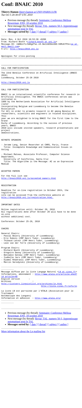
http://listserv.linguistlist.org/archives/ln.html (31, 332)
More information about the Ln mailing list (23, 385)
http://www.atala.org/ (48, 350)
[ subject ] (53, 31)
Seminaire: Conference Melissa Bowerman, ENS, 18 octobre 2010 (39, 21)
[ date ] (33, 31)
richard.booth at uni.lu (41, 42)
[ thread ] (42, 31)
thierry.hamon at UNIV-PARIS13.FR (38, 12)
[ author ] (63, 31)
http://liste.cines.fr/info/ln (59, 335)
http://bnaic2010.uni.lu (24, 51)
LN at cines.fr (67, 318)
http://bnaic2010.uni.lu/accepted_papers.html (28, 206)
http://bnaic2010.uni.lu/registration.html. (27, 229)
